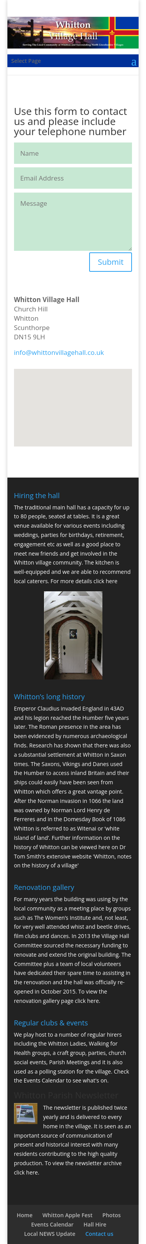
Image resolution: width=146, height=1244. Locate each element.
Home (25, 1215)
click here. (87, 1000)
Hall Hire (95, 1224)
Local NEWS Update (50, 1233)
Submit (110, 262)
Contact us (99, 1233)
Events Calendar (44, 1080)
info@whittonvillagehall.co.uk (59, 352)
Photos (111, 1215)
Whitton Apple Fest (67, 1215)
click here (105, 581)
